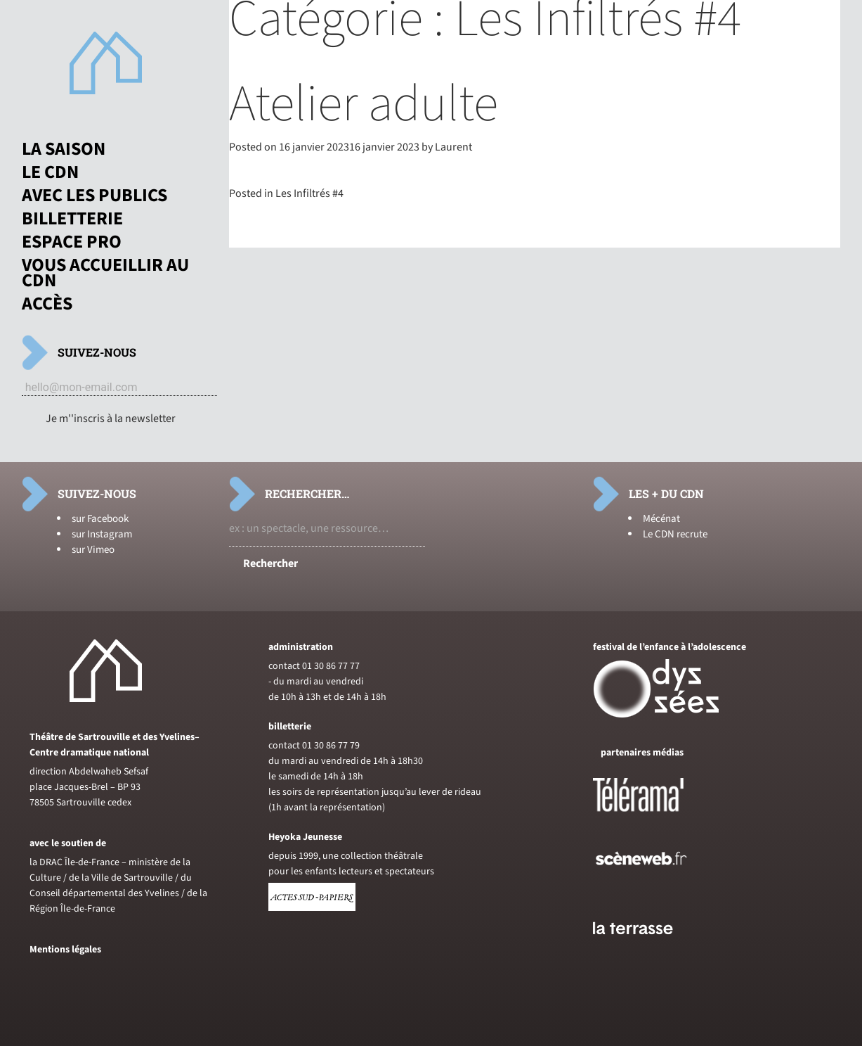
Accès (47, 304)
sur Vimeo (93, 549)
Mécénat (661, 518)
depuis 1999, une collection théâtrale (345, 856)
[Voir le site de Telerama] (652, 817)
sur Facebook (100, 518)
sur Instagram (102, 534)
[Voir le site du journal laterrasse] (643, 951)
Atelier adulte (363, 104)
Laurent (453, 147)
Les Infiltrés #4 (309, 193)
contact (284, 666)
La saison (63, 149)
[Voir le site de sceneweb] (653, 888)
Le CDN (50, 172)
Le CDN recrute (675, 534)
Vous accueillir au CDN (105, 272)
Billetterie (72, 219)
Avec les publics (94, 195)
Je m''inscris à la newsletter (111, 418)
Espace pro (72, 242)
